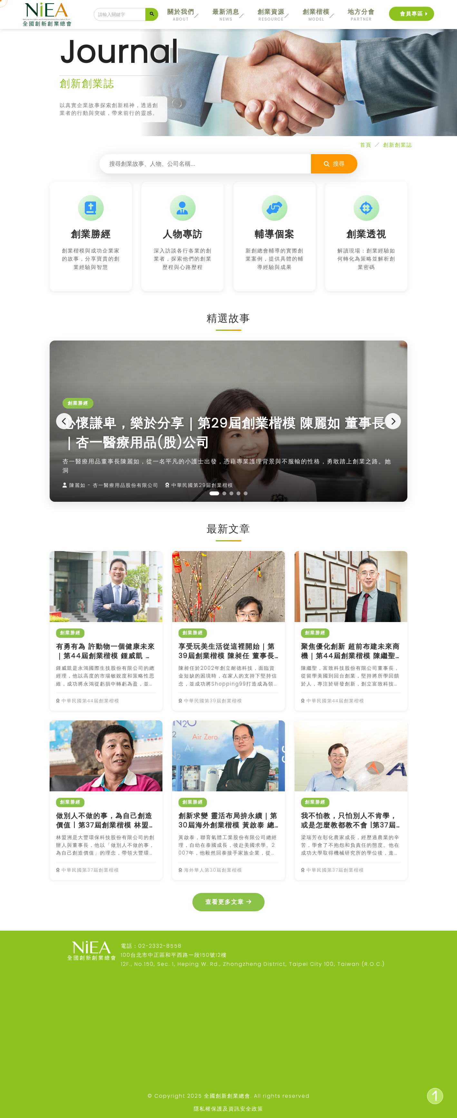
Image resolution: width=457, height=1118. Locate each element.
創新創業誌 (397, 145)
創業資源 (271, 14)
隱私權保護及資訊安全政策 (228, 1109)
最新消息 (225, 14)
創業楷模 (316, 14)
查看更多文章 (228, 902)
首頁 (366, 145)
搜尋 (334, 164)
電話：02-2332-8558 (151, 946)
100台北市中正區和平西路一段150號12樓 (174, 955)
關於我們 (180, 14)
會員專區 (411, 13)
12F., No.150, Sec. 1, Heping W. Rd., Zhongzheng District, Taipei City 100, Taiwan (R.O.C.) (253, 964)
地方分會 (361, 14)
